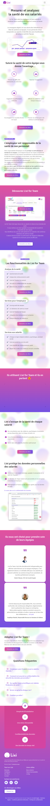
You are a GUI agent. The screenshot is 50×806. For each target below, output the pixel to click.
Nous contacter (30, 770)
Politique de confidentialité (36, 800)
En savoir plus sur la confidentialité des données (17, 490)
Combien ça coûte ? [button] (14, 695)
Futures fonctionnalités (32, 772)
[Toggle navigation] (44, 2)
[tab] (25, 669)
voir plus (31, 614)
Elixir (25, 760)
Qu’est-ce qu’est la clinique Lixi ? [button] (19, 690)
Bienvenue (6, 770)
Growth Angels (35, 798)
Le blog (28, 774)
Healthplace (7, 772)
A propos (6, 776)
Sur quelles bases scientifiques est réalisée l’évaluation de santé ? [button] (22, 684)
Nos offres (7, 774)
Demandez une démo (25, 54)
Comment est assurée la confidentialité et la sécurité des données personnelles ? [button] (22, 677)
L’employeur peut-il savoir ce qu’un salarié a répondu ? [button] (22, 670)
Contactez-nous (16, 764)
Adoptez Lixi (10, 791)
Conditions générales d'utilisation (20, 800)
